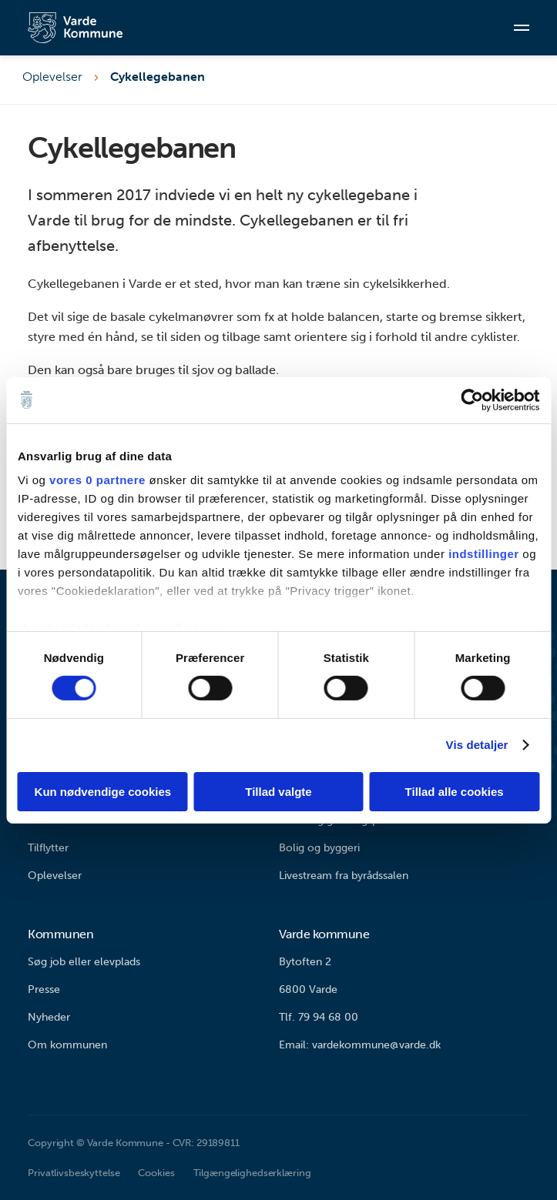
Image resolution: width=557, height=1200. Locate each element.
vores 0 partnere (97, 479)
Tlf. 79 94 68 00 (318, 1017)
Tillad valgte (278, 791)
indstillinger (483, 553)
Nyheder (49, 1017)
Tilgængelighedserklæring (252, 1172)
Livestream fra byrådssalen (343, 875)
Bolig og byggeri (319, 847)
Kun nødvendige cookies (103, 791)
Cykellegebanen (157, 76)
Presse (44, 989)
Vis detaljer (477, 744)
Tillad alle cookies (454, 791)
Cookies (156, 1172)
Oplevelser (52, 76)
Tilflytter (48, 847)
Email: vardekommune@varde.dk (360, 1044)
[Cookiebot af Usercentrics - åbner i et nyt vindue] (471, 399)
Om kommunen (67, 1044)
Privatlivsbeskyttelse (73, 1172)
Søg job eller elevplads (84, 961)
